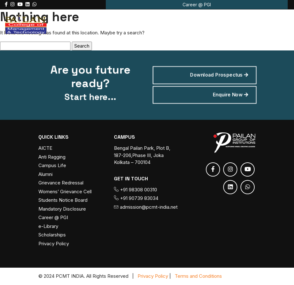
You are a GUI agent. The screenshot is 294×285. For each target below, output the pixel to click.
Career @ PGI (197, 4)
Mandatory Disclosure (62, 209)
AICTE (45, 148)
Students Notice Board (63, 200)
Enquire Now (226, 94)
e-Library (48, 226)
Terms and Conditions (198, 276)
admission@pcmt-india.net (146, 207)
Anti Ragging (51, 157)
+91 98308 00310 (135, 190)
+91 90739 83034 (136, 198)
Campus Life (52, 166)
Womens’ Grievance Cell (65, 192)
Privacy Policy (53, 244)
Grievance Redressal (60, 183)
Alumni (45, 174)
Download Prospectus (215, 76)
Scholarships (52, 235)
